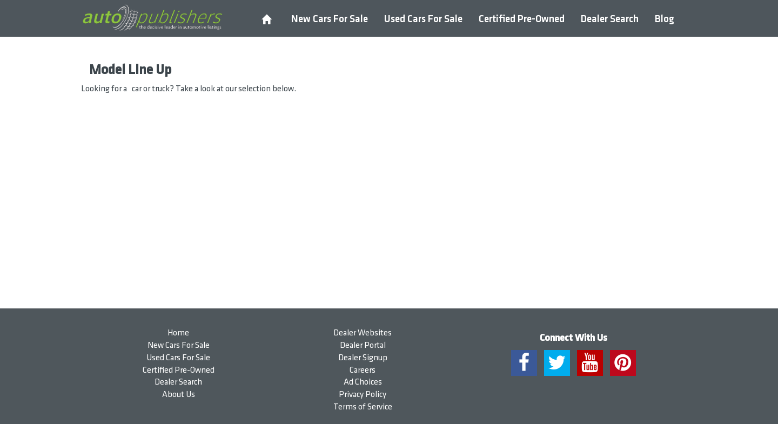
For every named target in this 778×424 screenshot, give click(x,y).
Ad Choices (363, 382)
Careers (362, 370)
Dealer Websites (362, 333)
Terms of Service (362, 407)
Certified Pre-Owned (522, 19)
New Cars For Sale (329, 19)
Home (178, 333)
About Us (178, 394)
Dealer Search (610, 19)
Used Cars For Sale (423, 19)
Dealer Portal (363, 345)
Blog (664, 19)
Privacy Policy (362, 394)
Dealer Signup (362, 358)
